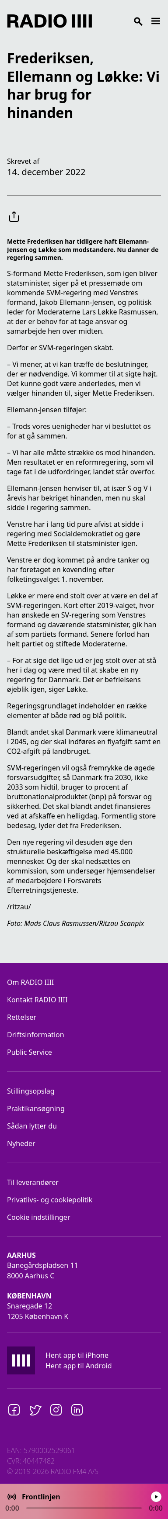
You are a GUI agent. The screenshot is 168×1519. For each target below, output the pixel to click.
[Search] (121, 21)
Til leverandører (33, 1182)
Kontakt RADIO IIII (37, 1000)
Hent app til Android (79, 1366)
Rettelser (21, 1017)
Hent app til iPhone (77, 1355)
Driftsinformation (35, 1034)
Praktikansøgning (36, 1108)
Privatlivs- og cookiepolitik (49, 1200)
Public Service (29, 1052)
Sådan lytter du (32, 1126)
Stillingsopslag (31, 1091)
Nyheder (21, 1143)
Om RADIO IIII (30, 982)
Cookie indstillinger (38, 1217)
